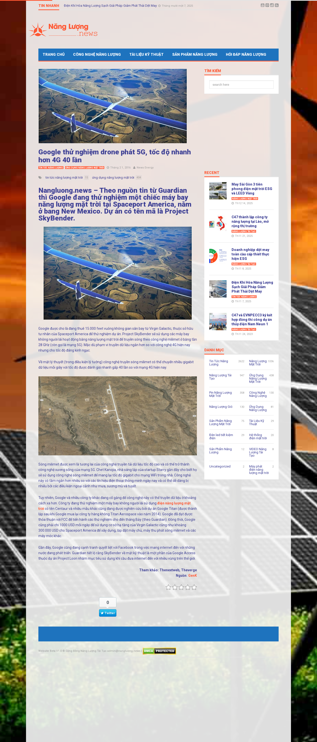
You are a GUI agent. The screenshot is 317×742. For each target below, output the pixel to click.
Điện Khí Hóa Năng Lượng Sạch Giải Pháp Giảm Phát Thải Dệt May (111, 5)
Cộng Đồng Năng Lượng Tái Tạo (86, 651)
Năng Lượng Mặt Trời (245, 198)
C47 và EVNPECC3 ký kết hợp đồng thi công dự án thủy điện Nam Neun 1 (252, 319)
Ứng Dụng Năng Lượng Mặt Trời (85, 167)
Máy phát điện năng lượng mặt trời (259, 469)
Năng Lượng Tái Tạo (244, 231)
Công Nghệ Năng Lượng (97, 54)
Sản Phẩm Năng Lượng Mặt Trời (220, 422)
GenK (192, 575)
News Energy (145, 167)
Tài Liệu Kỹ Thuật (146, 54)
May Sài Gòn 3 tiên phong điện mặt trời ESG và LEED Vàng (252, 188)
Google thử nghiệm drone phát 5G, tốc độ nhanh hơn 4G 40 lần (114, 156)
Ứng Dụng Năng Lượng (258, 408)
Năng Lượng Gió (221, 406)
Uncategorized (220, 466)
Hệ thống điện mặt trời (258, 436)
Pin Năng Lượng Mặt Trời (220, 394)
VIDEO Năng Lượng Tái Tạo (257, 452)
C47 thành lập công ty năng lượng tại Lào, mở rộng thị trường (250, 221)
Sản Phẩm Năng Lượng (194, 54)
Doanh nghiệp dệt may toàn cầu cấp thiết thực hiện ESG (250, 254)
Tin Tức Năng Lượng (51, 167)
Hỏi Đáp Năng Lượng (246, 54)
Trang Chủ (54, 54)
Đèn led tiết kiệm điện (221, 436)
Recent (211, 173)
